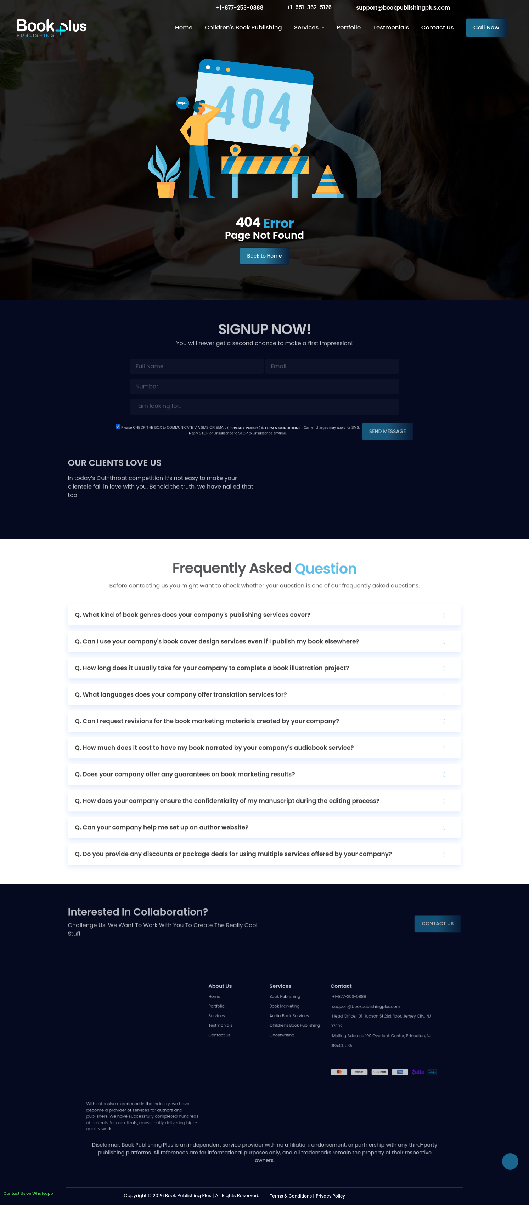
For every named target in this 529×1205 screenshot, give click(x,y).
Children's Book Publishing (243, 27)
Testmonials (391, 27)
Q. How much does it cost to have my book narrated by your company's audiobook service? (214, 763)
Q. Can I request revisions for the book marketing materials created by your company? (207, 736)
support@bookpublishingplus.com (402, 7)
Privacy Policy (330, 1196)
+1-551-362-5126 (308, 7)
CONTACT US (438, 908)
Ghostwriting (278, 1058)
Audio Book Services (284, 1043)
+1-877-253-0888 (239, 7)
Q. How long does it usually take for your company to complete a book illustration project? (212, 683)
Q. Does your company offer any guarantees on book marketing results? (185, 789)
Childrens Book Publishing (288, 1050)
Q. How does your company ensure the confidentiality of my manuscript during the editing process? (227, 816)
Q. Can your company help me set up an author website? (162, 843)
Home (183, 27)
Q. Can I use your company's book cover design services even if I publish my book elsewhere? (217, 657)
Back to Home (264, 255)
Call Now (486, 27)
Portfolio (349, 27)
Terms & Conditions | (292, 1196)
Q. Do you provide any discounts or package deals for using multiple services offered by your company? (233, 869)
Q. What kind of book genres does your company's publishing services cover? (193, 630)
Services (307, 27)
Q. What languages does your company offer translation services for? (181, 710)
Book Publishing (280, 1027)
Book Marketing (280, 1035)
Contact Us (437, 27)
